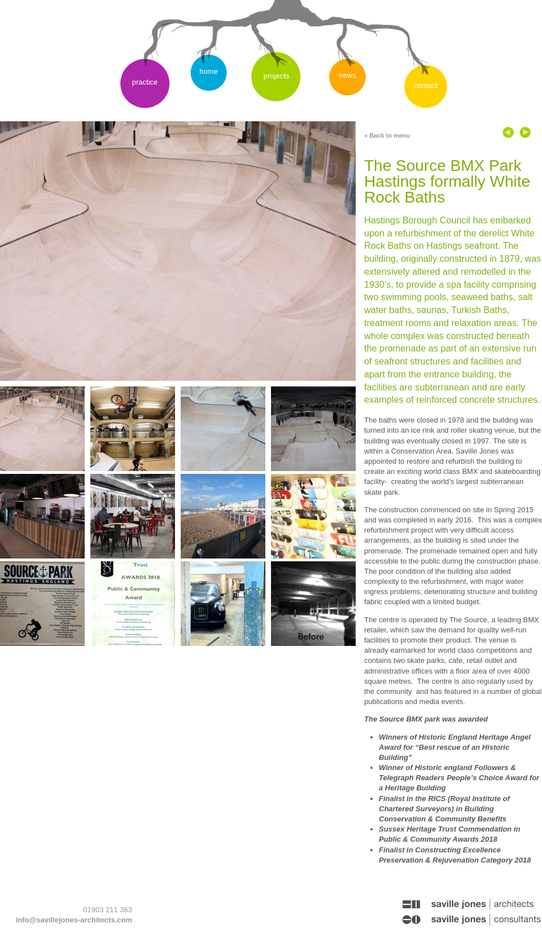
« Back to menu (387, 135)
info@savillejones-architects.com (74, 920)
